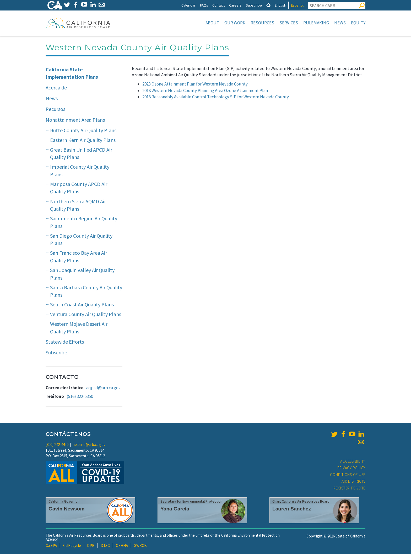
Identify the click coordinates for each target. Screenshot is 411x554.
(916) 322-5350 (80, 396)
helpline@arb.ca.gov (89, 444)
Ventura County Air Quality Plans (85, 314)
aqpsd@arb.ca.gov (103, 388)
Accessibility (352, 461)
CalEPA (51, 545)
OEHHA (122, 545)
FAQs (204, 5)
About (212, 23)
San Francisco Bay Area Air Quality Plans (78, 256)
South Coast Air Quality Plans (82, 304)
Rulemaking (316, 23)
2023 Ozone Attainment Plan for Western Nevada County (195, 84)
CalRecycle (72, 545)
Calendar (188, 5)
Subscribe (254, 5)
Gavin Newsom (66, 509)
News (340, 23)
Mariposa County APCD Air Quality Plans (78, 188)
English (280, 5)
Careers (235, 5)
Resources (262, 23)
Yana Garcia (174, 509)
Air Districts (353, 481)
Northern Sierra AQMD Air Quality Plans (78, 205)
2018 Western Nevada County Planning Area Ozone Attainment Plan (205, 90)
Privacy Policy (351, 467)
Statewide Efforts (65, 341)
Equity (358, 23)
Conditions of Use (347, 474)
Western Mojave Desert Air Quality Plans (78, 328)
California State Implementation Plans (72, 73)
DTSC (105, 545)
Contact (218, 5)
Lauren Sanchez (291, 509)
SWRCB (140, 545)
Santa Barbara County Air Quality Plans (86, 291)
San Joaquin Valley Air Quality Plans (82, 274)
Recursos (55, 109)
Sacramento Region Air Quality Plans (83, 222)
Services (288, 23)
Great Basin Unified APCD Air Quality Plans (81, 153)
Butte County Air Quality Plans (83, 130)
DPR (90, 545)
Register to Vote (349, 488)
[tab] (268, 5)
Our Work (234, 23)
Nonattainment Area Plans (75, 119)
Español (297, 5)
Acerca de (56, 87)
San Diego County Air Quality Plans (81, 239)
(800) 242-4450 (57, 444)
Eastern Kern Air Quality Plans (83, 140)
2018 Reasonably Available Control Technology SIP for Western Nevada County (215, 97)
